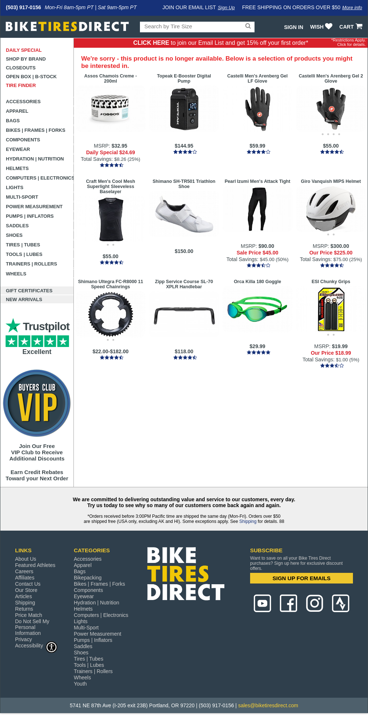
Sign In (293, 27)
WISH (322, 27)
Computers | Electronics (40, 178)
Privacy (23, 639)
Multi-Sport (22, 197)
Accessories (23, 101)
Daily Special (24, 50)
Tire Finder (21, 85)
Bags (13, 120)
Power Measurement (34, 206)
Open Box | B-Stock (31, 76)
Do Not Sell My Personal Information (32, 627)
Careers (24, 571)
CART (351, 27)
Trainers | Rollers (31, 264)
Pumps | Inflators (30, 216)
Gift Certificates (29, 290)
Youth (80, 684)
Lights (15, 187)
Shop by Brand (26, 59)
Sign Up (226, 7)
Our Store (26, 590)
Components (23, 139)
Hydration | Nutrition (35, 159)
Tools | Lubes (24, 254)
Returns (24, 609)
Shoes (14, 235)
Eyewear (18, 149)
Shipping (248, 521)
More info (352, 7)
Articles (23, 596)
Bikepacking (88, 578)
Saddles (17, 225)
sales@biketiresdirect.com (268, 705)
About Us (25, 559)
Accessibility (36, 645)
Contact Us (27, 584)
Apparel (17, 111)
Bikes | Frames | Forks (35, 130)
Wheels (16, 274)
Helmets (17, 168)
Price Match (28, 615)
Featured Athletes (35, 565)
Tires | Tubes (23, 245)
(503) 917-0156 (23, 7)
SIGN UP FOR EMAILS (302, 578)
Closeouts (21, 68)
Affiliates (25, 578)
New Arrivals (24, 299)
